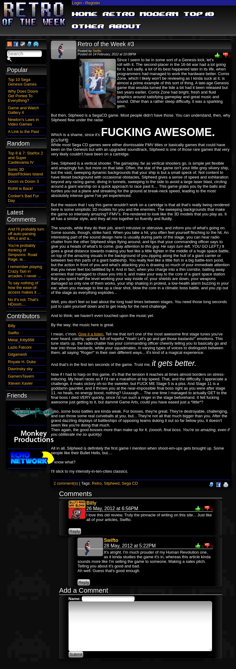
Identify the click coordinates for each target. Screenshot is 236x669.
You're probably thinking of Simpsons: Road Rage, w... (22, 252)
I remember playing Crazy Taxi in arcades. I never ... (25, 271)
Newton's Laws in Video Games (23, 121)
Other (88, 26)
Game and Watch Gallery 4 (23, 110)
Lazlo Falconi (20, 347)
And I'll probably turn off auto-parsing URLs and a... (26, 234)
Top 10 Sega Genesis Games (22, 81)
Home (85, 14)
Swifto (97, 51)
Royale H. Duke (22, 361)
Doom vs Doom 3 (23, 181)
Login (77, 3)
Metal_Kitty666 (21, 340)
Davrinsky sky (20, 369)
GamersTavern (21, 376)
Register (92, 3)
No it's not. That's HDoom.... (23, 301)
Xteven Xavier (20, 383)
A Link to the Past (23, 131)
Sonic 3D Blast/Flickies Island (25, 171)
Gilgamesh (17, 354)
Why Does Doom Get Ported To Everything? (23, 96)
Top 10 (198, 14)
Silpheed (112, 483)
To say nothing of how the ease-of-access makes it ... (24, 287)
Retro (119, 14)
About (125, 26)
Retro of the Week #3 (106, 44)
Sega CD (130, 483)
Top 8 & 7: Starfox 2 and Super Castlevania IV (25, 158)
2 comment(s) (65, 483)
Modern (159, 14)
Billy (91, 503)
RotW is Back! (20, 188)
